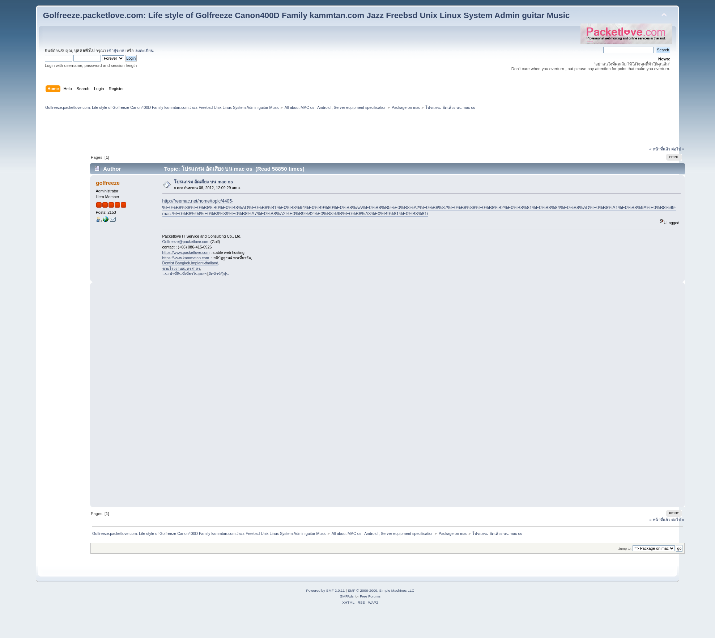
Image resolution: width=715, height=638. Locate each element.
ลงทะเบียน (144, 50)
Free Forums (370, 596)
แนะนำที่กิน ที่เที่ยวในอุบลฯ (184, 274)
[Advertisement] (357, 129)
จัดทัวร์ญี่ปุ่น (219, 274)
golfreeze (108, 183)
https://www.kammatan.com (185, 258)
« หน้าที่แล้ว (659, 149)
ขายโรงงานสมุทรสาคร (181, 268)
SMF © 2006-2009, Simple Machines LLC (381, 590)
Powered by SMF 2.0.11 (325, 590)
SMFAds (347, 596)
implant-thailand (204, 263)
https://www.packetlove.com (186, 252)
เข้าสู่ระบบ (116, 50)
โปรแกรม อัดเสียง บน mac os (203, 181)
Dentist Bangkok (176, 263)
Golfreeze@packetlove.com (185, 241)
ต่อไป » (677, 149)
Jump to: (625, 548)
